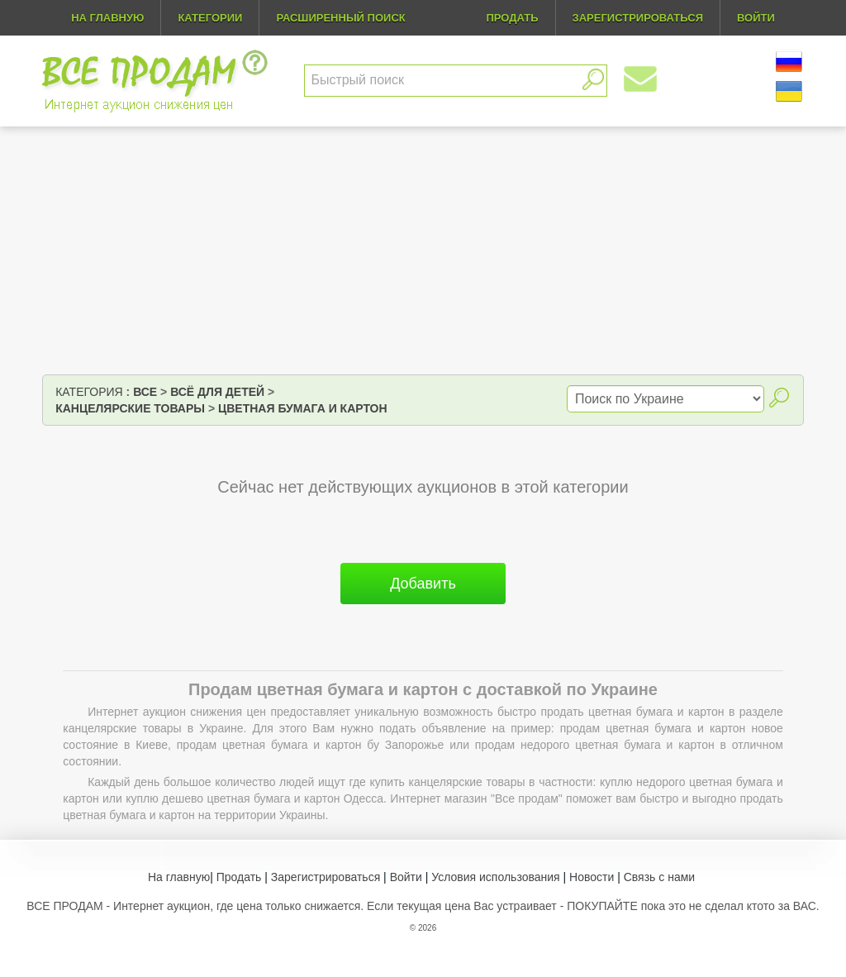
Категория (88, 391)
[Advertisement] (423, 250)
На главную (107, 18)
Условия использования (495, 877)
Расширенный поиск (340, 18)
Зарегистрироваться (325, 877)
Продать (239, 877)
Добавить (423, 583)
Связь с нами (659, 877)
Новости (591, 877)
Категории (210, 18)
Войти (406, 877)
